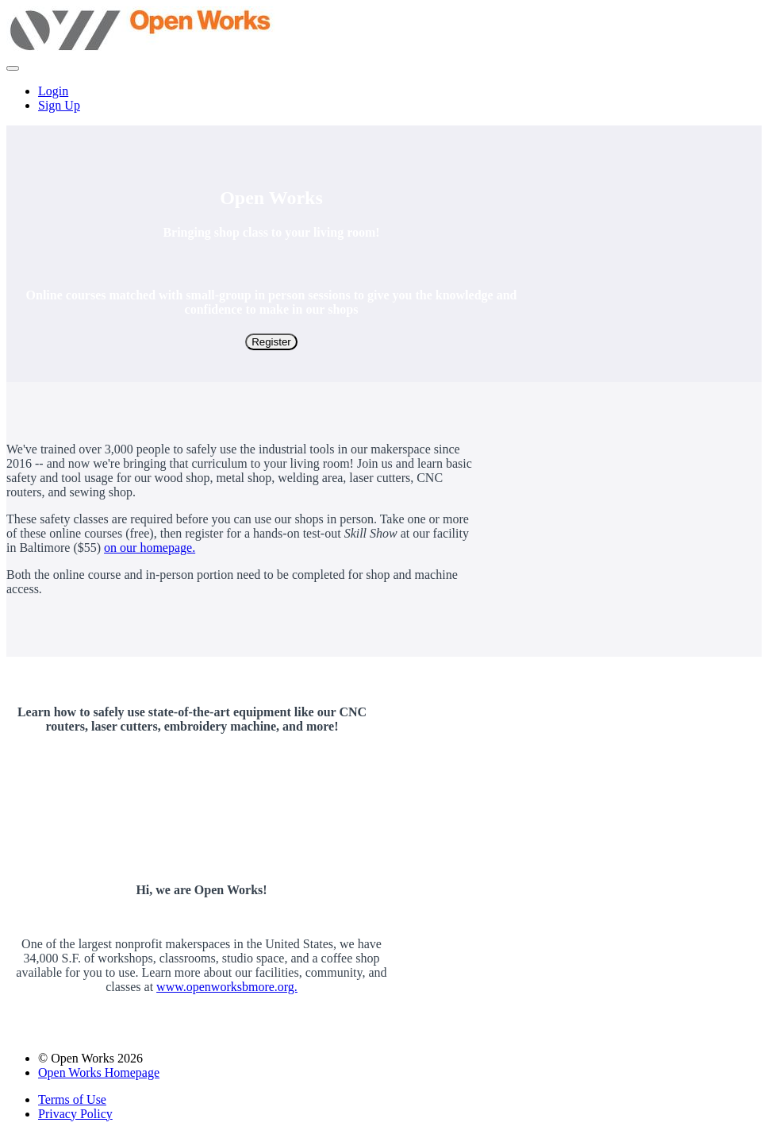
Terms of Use (72, 1099)
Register (271, 342)
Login (53, 91)
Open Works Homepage (98, 1072)
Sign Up (59, 105)
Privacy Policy (75, 1113)
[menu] (384, 98)
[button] (12, 68)
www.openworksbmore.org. (227, 986)
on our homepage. (149, 547)
